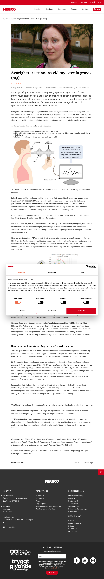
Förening (71, 498)
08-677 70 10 (14, 501)
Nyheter (5, 19)
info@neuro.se (8, 517)
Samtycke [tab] (21, 272)
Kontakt (86, 9)
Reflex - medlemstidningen (78, 509)
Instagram (93, 560)
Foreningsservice (74, 523)
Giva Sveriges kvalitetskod (45, 509)
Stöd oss (50, 9)
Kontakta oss (73, 529)
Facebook (77, 560)
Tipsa (75, 462)
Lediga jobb (72, 531)
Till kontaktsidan (9, 527)
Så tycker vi (40, 498)
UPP (101, 472)
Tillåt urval (52, 311)
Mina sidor (83, 2)
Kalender (74, 2)
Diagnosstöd (73, 501)
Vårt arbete (40, 496)
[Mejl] (52, 556)
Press (38, 501)
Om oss (75, 9)
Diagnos (12, 19)
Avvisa (22, 311)
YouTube (85, 560)
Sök (97, 9)
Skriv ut (86, 462)
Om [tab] (82, 272)
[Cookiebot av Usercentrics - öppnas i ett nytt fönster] (87, 266)
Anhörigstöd (73, 504)
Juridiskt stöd (73, 506)
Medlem (38, 9)
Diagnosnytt (72, 512)
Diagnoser (63, 9)
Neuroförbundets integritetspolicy (48, 506)
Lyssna (91, 2)
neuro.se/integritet (52, 568)
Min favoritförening (75, 496)
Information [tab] (52, 272)
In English (98, 2)
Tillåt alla (82, 311)
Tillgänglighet (41, 504)
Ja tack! (52, 573)
